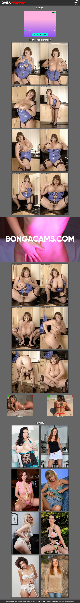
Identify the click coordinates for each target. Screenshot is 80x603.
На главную (39, 8)
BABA (13, 3)
